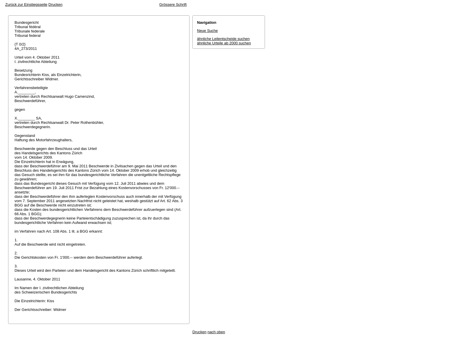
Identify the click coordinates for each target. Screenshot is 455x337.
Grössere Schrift (173, 4)
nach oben (216, 332)
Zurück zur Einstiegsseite (26, 4)
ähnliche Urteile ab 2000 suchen (224, 43)
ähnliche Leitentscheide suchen (223, 39)
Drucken (55, 4)
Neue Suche (207, 30)
